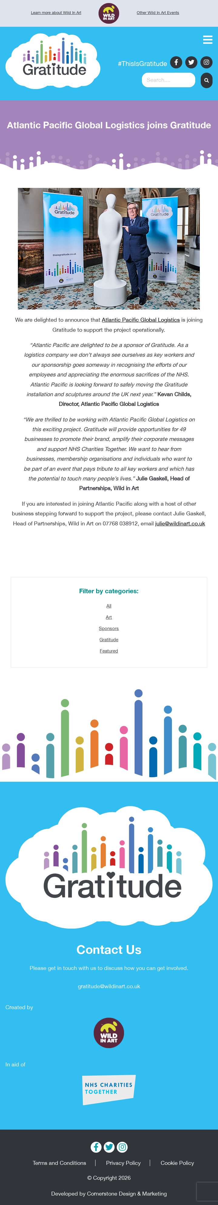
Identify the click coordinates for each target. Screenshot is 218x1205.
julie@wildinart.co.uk (180, 523)
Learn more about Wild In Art (56, 12)
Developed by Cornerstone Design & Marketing (109, 1193)
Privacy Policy (123, 1163)
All (108, 605)
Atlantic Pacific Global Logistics (141, 320)
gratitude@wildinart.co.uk (109, 986)
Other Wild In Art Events (158, 12)
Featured (109, 650)
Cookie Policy (177, 1163)
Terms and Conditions (59, 1163)
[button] (207, 80)
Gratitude (108, 639)
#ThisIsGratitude (142, 64)
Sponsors (109, 628)
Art (109, 617)
